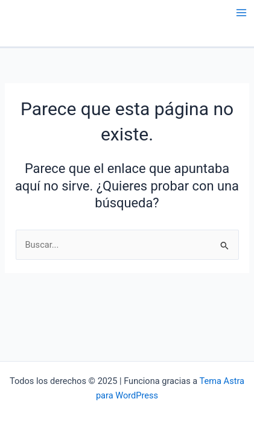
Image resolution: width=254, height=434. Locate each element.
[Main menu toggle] (241, 12)
